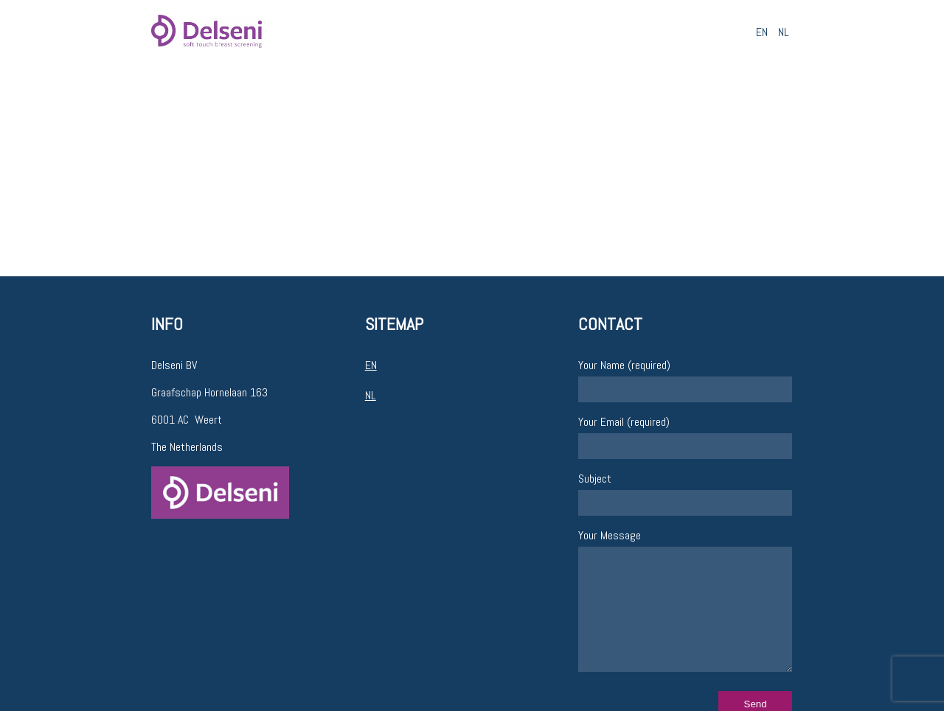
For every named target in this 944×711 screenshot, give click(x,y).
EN (762, 32)
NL (783, 32)
